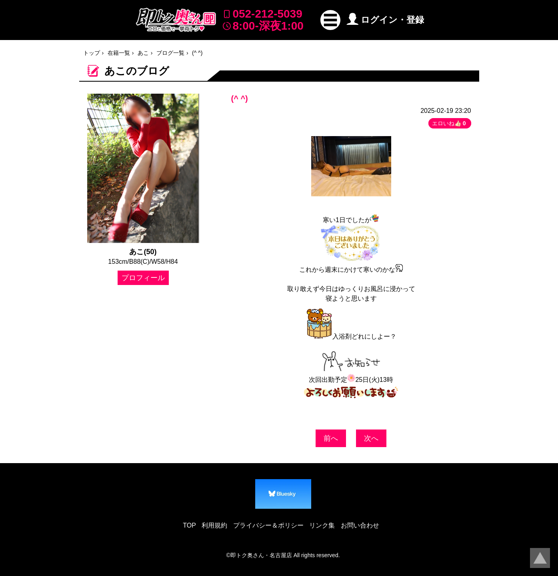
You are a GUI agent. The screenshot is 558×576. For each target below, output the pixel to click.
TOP (189, 525)
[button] (330, 20)
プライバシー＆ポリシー (268, 525)
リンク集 (322, 525)
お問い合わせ (360, 525)
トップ (91, 53)
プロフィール (143, 278)
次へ (371, 438)
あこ (143, 53)
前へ (331, 438)
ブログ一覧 (170, 53)
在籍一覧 (119, 53)
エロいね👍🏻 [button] (450, 123)
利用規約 (214, 525)
